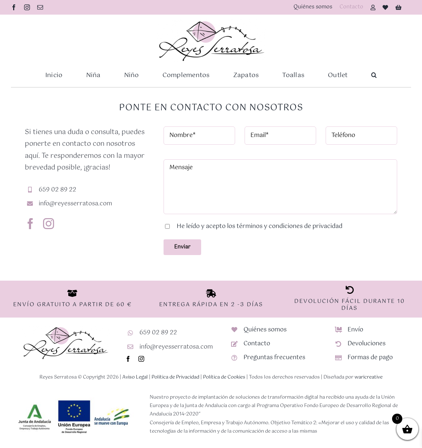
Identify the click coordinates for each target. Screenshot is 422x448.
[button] (374, 75)
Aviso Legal (135, 377)
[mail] (40, 7)
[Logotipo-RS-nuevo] (211, 22)
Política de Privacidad (175, 377)
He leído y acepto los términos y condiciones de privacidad (259, 226)
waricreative (368, 377)
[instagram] (27, 7)
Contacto (256, 344)
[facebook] (14, 7)
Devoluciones (366, 344)
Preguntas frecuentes (274, 357)
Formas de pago (370, 357)
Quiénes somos (265, 330)
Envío (355, 330)
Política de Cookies (224, 377)
